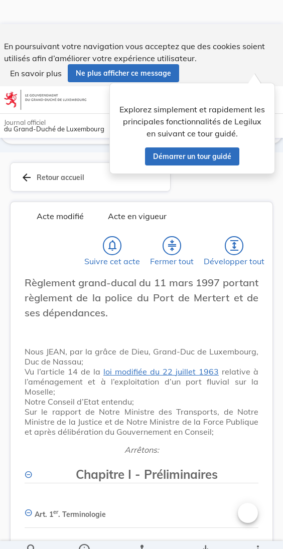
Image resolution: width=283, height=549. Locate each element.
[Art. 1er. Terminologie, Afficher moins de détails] (141, 514)
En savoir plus (36, 49)
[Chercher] (32, 532)
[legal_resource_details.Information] (84, 532)
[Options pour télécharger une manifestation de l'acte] (205, 532)
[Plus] (257, 532)
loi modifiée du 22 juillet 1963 (161, 375)
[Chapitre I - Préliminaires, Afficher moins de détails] (141, 472)
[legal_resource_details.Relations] (141, 532)
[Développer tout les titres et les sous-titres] (234, 249)
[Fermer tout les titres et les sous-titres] (172, 249)
